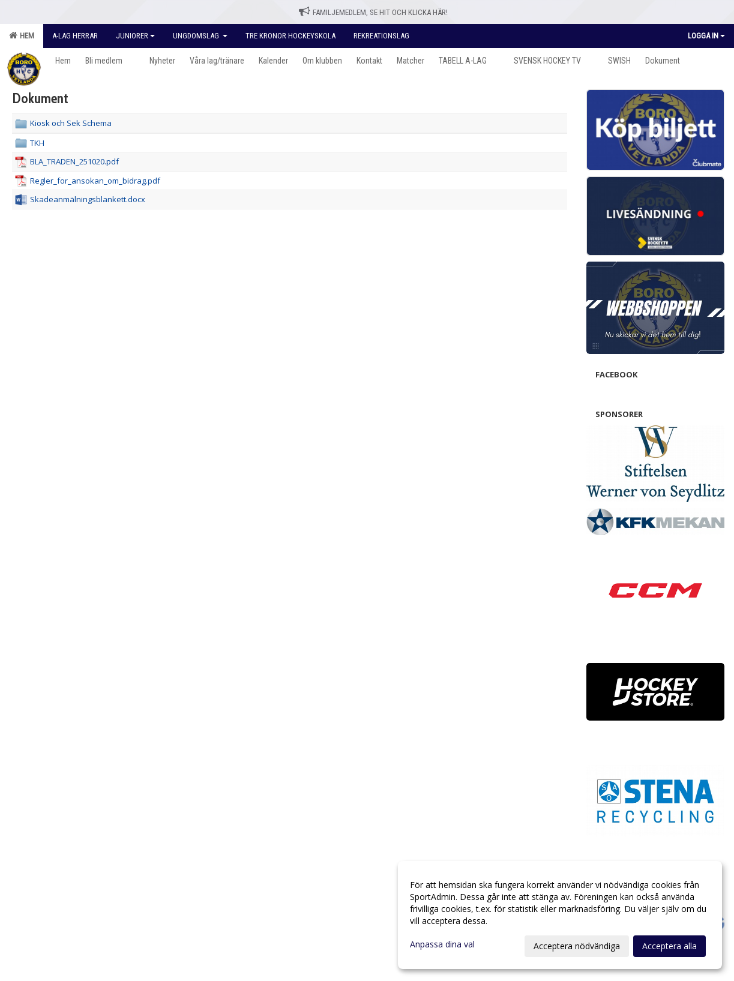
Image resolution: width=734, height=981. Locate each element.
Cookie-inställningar (45, 721)
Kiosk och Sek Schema (71, 123)
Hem (21, 35)
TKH (37, 142)
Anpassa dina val (442, 944)
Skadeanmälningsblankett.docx (87, 199)
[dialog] (560, 915)
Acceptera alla (669, 946)
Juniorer (135, 35)
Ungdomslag (200, 35)
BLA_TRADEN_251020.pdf (74, 161)
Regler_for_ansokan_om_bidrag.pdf (95, 180)
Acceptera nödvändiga (577, 946)
